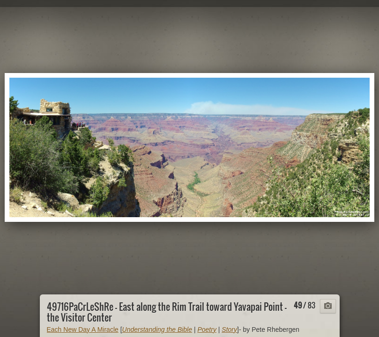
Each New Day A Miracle (83, 329)
